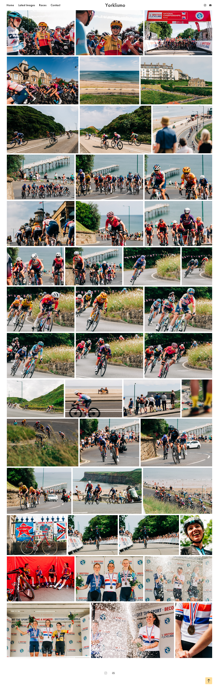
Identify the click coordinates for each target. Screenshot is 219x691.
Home (10, 5)
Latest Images (26, 5)
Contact (55, 5)
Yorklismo (115, 5)
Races (42, 5)
